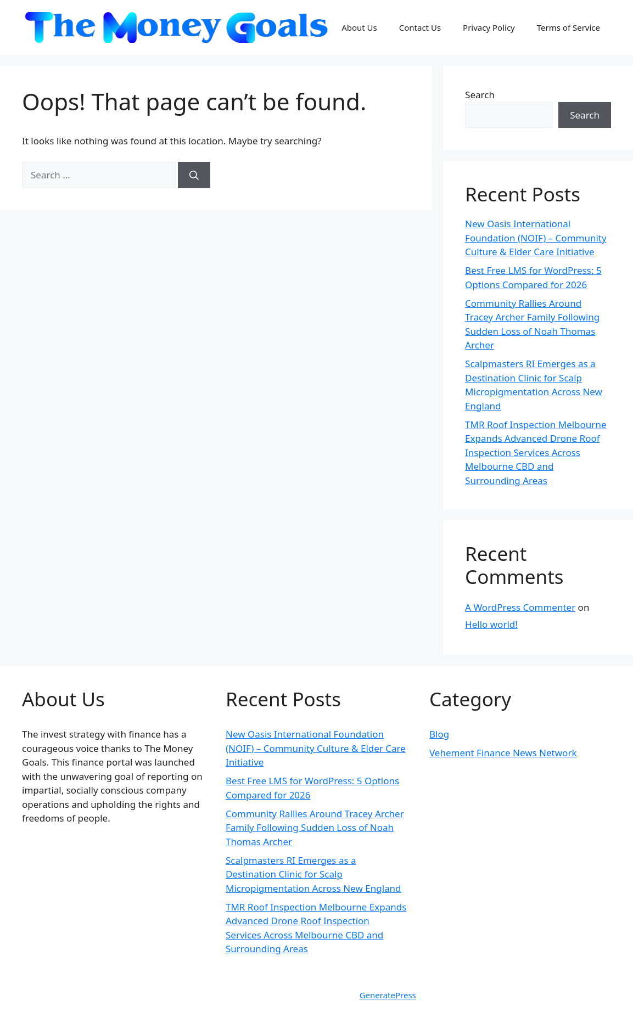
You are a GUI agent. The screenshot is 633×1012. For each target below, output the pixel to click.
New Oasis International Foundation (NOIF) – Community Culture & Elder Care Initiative (536, 237)
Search (480, 94)
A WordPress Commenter (520, 607)
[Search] (194, 175)
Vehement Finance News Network (503, 752)
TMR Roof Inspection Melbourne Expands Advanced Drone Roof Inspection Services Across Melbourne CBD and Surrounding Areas (535, 452)
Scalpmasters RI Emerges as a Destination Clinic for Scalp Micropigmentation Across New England (313, 874)
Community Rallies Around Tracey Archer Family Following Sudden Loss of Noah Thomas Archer (315, 827)
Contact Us (420, 27)
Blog (439, 734)
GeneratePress (388, 994)
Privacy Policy (489, 27)
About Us (359, 27)
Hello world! (491, 624)
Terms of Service (568, 27)
